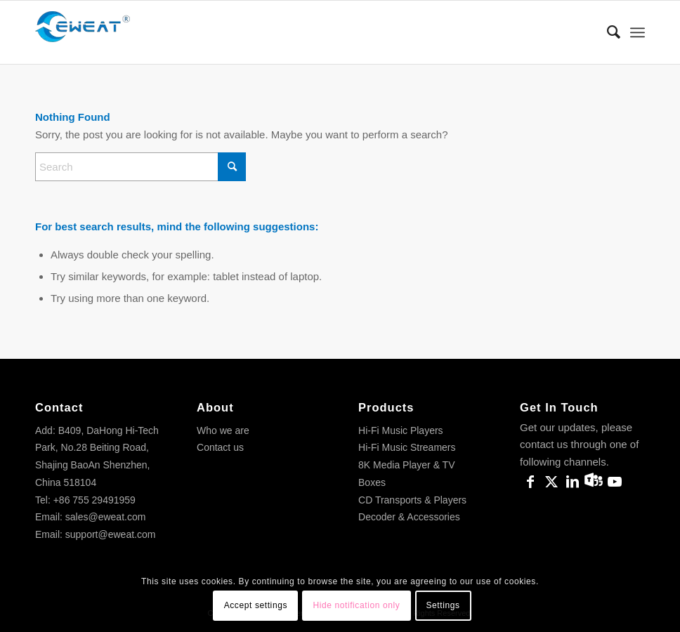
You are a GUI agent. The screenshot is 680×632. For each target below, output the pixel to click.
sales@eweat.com (105, 516)
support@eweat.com (110, 534)
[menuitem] (606, 32)
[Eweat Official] (87, 32)
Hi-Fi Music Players (400, 430)
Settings (442, 605)
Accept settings (255, 605)
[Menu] (637, 32)
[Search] (606, 32)
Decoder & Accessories (409, 516)
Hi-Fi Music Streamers (406, 447)
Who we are (223, 430)
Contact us (220, 447)
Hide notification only (356, 605)
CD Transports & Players (412, 500)
